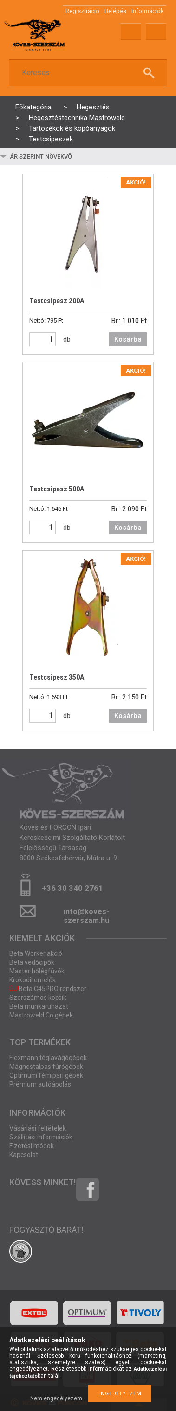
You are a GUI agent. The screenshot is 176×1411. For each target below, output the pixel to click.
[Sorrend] (63, 156)
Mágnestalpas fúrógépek (46, 1066)
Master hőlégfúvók (37, 971)
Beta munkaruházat (38, 1006)
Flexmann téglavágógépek (48, 1057)
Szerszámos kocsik (37, 997)
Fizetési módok (31, 1146)
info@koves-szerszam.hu (86, 914)
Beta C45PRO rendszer (47, 988)
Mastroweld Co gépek (41, 1015)
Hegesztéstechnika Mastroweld (77, 118)
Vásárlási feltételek (37, 1128)
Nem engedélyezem (56, 1398)
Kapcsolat (23, 1154)
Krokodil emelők (32, 980)
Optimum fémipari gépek (46, 1075)
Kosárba (128, 339)
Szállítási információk (40, 1137)
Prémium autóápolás (40, 1084)
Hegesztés (93, 107)
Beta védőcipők (31, 962)
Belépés (115, 10)
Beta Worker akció (35, 953)
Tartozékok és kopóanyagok (72, 128)
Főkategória (33, 107)
